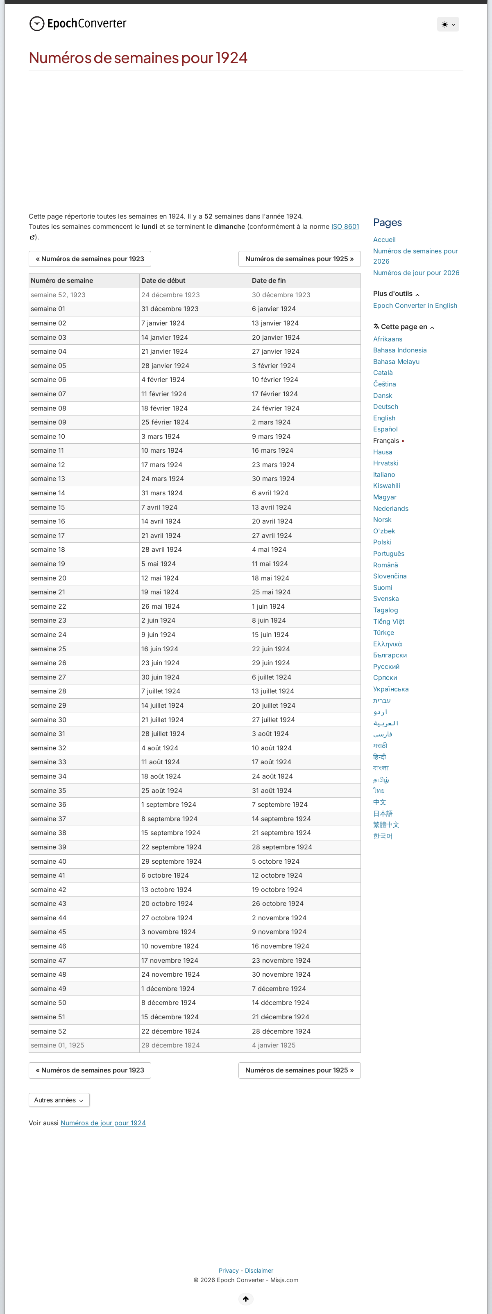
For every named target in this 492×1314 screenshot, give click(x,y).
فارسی (382, 734)
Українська (391, 689)
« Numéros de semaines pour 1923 (90, 259)
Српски (385, 677)
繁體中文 (386, 824)
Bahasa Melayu (396, 361)
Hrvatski (386, 463)
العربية (386, 723)
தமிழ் (381, 779)
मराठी (380, 745)
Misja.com (284, 1279)
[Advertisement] (246, 132)
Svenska (386, 598)
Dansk (382, 395)
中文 (379, 802)
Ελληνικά (387, 644)
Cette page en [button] (404, 327)
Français (386, 440)
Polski (382, 542)
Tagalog (385, 610)
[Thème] (448, 24)
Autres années (59, 1100)
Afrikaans (387, 339)
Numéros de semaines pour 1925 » (299, 259)
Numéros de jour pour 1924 (103, 1123)
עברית (382, 700)
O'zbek (384, 531)
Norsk (382, 519)
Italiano (384, 474)
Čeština (384, 384)
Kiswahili (386, 485)
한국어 (383, 836)
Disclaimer (259, 1270)
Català (383, 372)
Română (385, 565)
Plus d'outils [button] (397, 293)
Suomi (382, 587)
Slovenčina (390, 576)
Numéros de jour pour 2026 (416, 273)
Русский (386, 666)
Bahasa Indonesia (400, 350)
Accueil (384, 239)
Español (385, 429)
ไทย (379, 790)
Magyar (385, 497)
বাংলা (381, 768)
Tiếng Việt (388, 621)
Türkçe (383, 632)
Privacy (229, 1270)
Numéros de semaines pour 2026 (415, 256)
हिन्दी (379, 757)
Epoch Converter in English (415, 305)
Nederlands (390, 508)
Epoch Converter (240, 1279)
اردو (380, 711)
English (384, 418)
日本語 (383, 813)
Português (388, 553)
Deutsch (385, 406)
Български (390, 655)
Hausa (382, 452)
